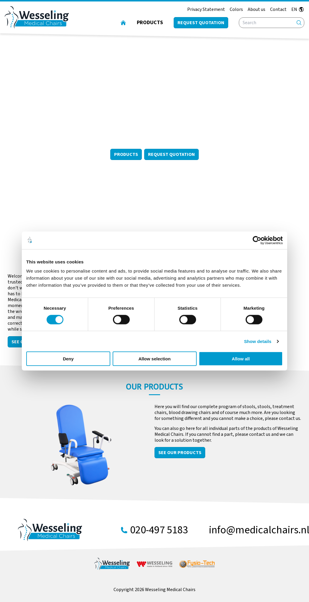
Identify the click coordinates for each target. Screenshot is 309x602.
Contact (278, 9)
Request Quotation (171, 154)
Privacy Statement (206, 9)
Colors (236, 9)
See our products (179, 452)
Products (150, 22)
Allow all (241, 358)
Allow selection (154, 358)
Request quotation (200, 22)
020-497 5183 (159, 530)
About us (256, 9)
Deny (68, 358)
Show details (258, 341)
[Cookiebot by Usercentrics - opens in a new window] (257, 240)
